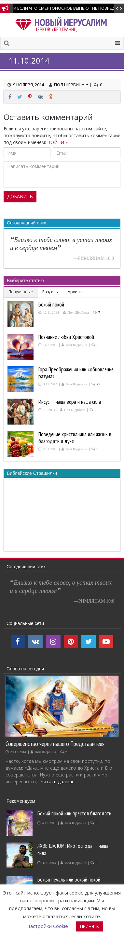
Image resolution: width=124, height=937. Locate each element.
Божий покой (51, 304)
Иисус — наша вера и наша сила (69, 401)
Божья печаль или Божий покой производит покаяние (68, 883)
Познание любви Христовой (66, 337)
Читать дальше (58, 781)
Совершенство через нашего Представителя (55, 743)
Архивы (75, 291)
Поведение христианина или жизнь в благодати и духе (74, 438)
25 (98, 384)
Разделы (50, 291)
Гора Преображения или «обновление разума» (76, 373)
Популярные (20, 291)
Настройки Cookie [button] (47, 926)
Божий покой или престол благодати (74, 813)
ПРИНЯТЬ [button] (89, 926)
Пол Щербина (71, 85)
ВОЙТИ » (57, 142)
